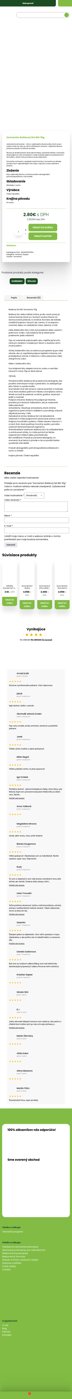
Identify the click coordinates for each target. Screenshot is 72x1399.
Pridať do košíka (43, 227)
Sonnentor (17, 256)
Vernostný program (12, 1231)
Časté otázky (9, 1266)
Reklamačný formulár (13, 1256)
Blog (4, 1328)
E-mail (8, 525)
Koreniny (18, 254)
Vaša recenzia (12, 499)
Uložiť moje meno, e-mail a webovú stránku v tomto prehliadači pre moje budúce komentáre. (32, 538)
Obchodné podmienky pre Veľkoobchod (23, 1250)
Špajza (25, 254)
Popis (14, 297)
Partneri (6, 1331)
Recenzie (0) (34, 297)
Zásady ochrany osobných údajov (20, 1259)
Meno (8, 515)
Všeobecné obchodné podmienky (20, 1246)
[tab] (14, 297)
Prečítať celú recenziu (16, 798)
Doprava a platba (11, 1263)
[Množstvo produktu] (18, 232)
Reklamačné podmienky (15, 1253)
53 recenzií (47, 639)
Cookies (6, 1269)
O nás (5, 1325)
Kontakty (7, 1335)
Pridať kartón (42, 236)
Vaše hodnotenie (14, 495)
